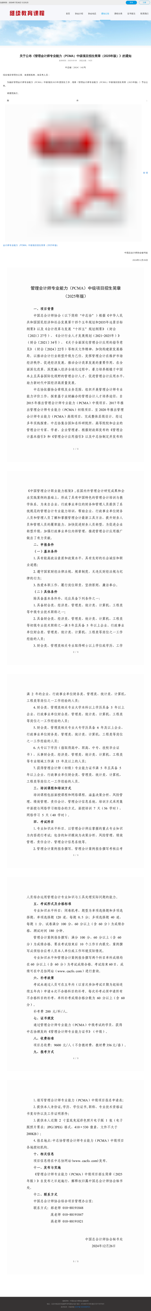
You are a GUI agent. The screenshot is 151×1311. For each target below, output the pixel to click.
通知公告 (105, 13)
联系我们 (144, 13)
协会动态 (92, 13)
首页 (68, 13)
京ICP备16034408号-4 (82, 1307)
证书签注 (131, 13)
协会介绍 (79, 13)
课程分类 (118, 13)
